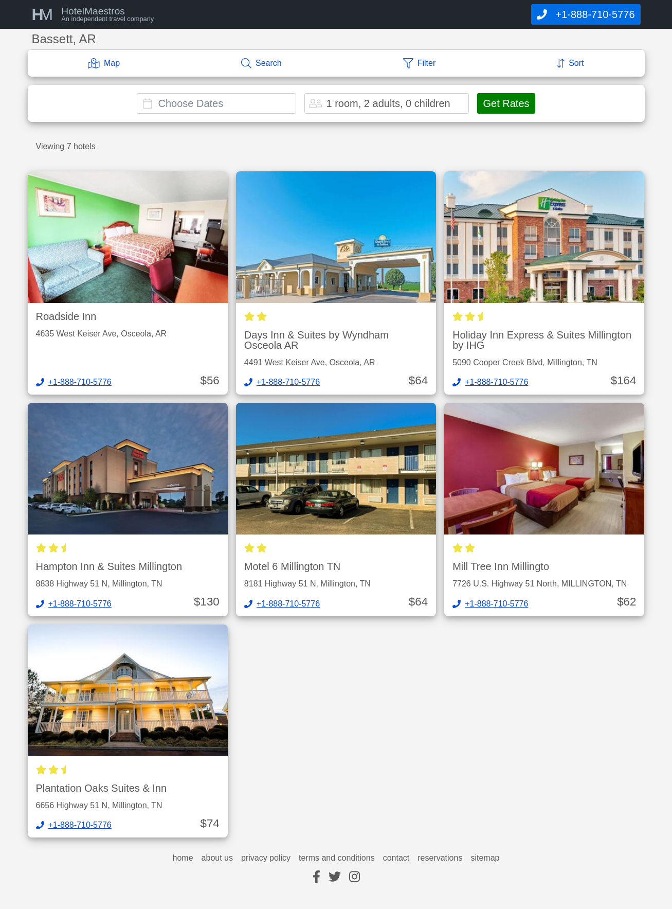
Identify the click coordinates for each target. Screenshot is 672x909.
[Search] (261, 63)
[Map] (104, 63)
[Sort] (570, 63)
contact (396, 858)
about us (217, 858)
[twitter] (335, 877)
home (183, 858)
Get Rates (506, 103)
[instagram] (354, 877)
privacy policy (265, 858)
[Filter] (419, 63)
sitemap (484, 858)
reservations (439, 858)
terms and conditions (337, 858)
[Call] (585, 14)
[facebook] (316, 877)
